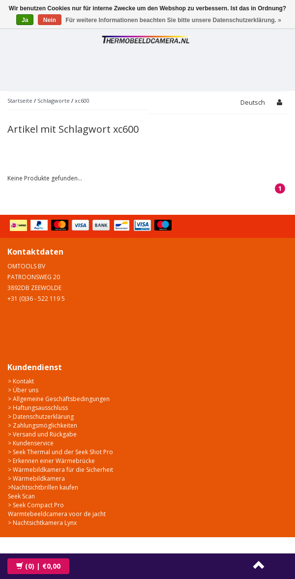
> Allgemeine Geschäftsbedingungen (59, 399)
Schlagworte (53, 100)
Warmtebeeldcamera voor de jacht (57, 514)
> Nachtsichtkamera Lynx (42, 523)
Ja (25, 20)
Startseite (19, 100)
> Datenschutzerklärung (41, 416)
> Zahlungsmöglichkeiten (42, 425)
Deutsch (252, 102)
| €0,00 (38, 566)
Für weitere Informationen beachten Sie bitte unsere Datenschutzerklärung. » (173, 20)
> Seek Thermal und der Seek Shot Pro (60, 452)
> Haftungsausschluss (38, 408)
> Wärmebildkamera (36, 478)
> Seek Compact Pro (36, 505)
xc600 (82, 100)
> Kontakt (21, 381)
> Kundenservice (31, 443)
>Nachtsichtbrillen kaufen (43, 487)
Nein (49, 20)
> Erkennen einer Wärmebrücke (51, 461)
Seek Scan (21, 496)
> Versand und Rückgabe (42, 434)
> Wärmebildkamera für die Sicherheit (60, 469)
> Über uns (23, 390)
